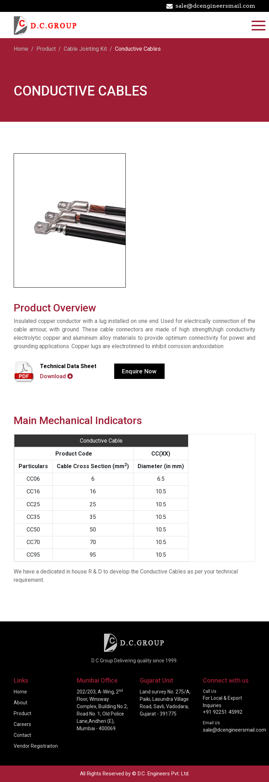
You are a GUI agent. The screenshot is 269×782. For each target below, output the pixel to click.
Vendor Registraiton (36, 746)
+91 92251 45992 (222, 712)
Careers (22, 724)
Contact (22, 735)
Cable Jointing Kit (85, 48)
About (20, 702)
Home (21, 48)
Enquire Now (139, 371)
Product (46, 48)
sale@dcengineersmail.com (210, 5)
